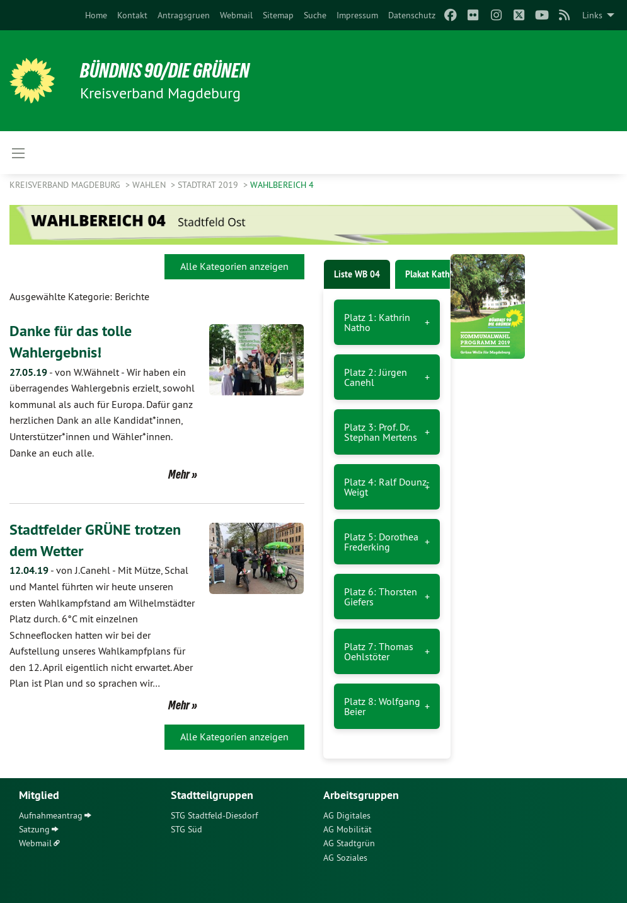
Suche (315, 15)
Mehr (179, 474)
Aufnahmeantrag (51, 815)
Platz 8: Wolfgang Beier (382, 706)
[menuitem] (96, 15)
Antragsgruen (184, 15)
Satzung (34, 829)
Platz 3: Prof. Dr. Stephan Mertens (380, 432)
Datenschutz (411, 15)
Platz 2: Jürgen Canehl (375, 377)
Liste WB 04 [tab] (357, 274)
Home (96, 15)
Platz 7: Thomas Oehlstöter (378, 651)
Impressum (357, 15)
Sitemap (278, 15)
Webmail (236, 15)
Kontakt (132, 15)
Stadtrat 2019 (209, 184)
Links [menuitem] (592, 15)
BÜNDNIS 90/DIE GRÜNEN (165, 70)
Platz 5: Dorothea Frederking (381, 541)
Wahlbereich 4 (282, 184)
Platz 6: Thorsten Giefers (380, 596)
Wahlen (150, 184)
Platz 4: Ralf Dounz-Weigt (387, 486)
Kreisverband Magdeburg (66, 184)
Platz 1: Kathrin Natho (377, 322)
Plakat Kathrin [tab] (433, 274)
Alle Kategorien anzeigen (234, 266)
